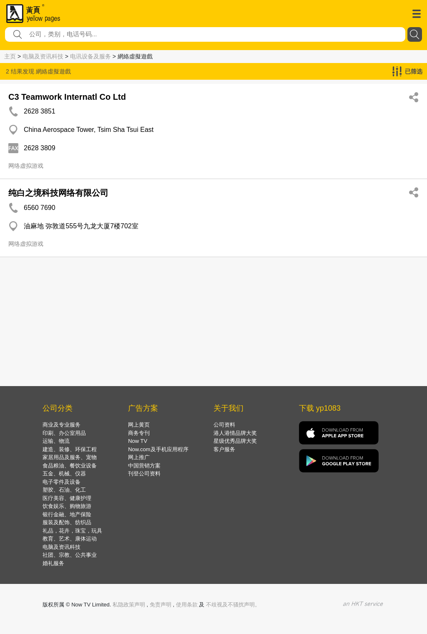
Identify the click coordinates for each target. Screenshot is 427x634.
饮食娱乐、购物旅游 (67, 506)
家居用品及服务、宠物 (70, 457)
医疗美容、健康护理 (67, 498)
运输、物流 (56, 441)
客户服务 (224, 449)
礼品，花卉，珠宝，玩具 (72, 531)
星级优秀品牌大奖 (235, 441)
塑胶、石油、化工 (64, 490)
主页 (10, 56)
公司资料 (224, 425)
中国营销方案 (144, 465)
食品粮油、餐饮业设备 (70, 465)
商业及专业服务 (61, 425)
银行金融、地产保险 (67, 514)
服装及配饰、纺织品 (67, 522)
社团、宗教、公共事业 (70, 555)
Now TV (137, 441)
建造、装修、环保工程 (70, 449)
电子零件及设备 (61, 482)
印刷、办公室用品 (64, 433)
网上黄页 (139, 425)
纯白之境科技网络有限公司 (58, 192)
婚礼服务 (53, 563)
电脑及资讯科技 (43, 56)
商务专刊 (139, 433)
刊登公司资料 (144, 473)
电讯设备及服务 (90, 56)
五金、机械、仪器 (64, 473)
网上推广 (139, 457)
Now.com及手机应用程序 (158, 449)
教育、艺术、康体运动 (70, 538)
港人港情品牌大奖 (235, 433)
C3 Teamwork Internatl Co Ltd (67, 96)
